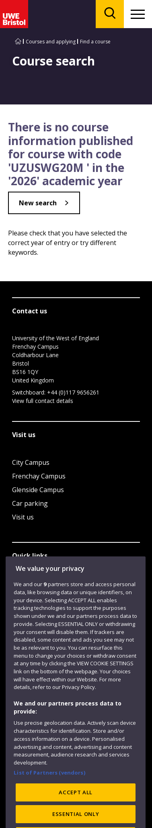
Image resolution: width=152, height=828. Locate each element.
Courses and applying (51, 41)
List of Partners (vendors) (49, 787)
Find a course (95, 41)
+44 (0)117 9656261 (73, 392)
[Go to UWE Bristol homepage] (18, 41)
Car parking (30, 503)
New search (38, 202)
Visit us (23, 517)
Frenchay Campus (39, 476)
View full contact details (42, 401)
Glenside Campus (38, 489)
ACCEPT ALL (75, 808)
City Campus (30, 462)
